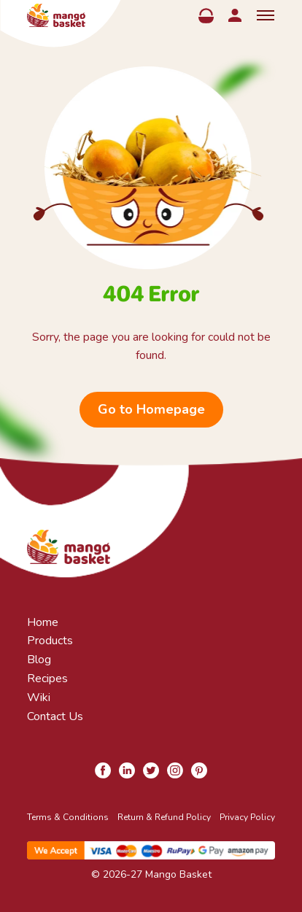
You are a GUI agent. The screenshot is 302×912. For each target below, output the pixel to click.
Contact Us (55, 716)
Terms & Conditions (68, 817)
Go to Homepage (151, 409)
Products (50, 641)
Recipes (47, 679)
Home (42, 622)
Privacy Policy (247, 817)
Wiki (38, 697)
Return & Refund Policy (164, 817)
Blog (39, 660)
